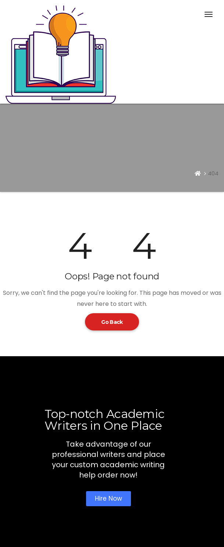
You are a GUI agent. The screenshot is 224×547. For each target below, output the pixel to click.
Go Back (111, 322)
